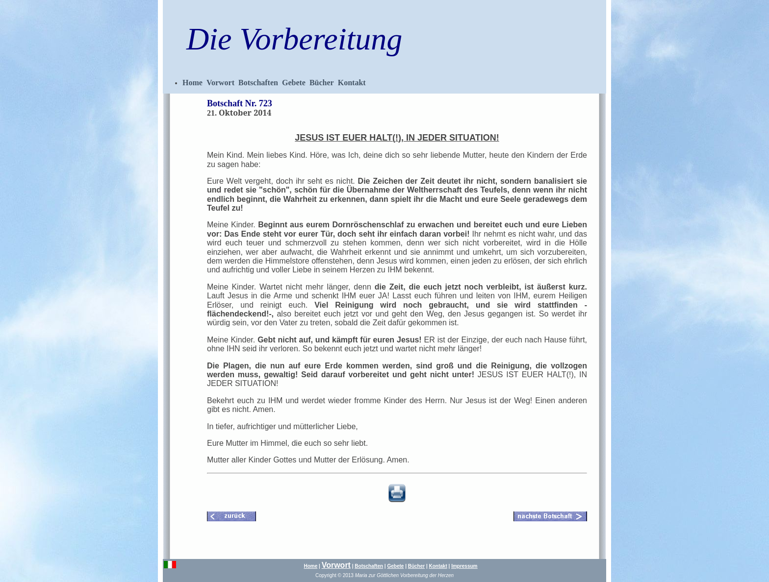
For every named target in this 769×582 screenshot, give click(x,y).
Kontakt (352, 82)
